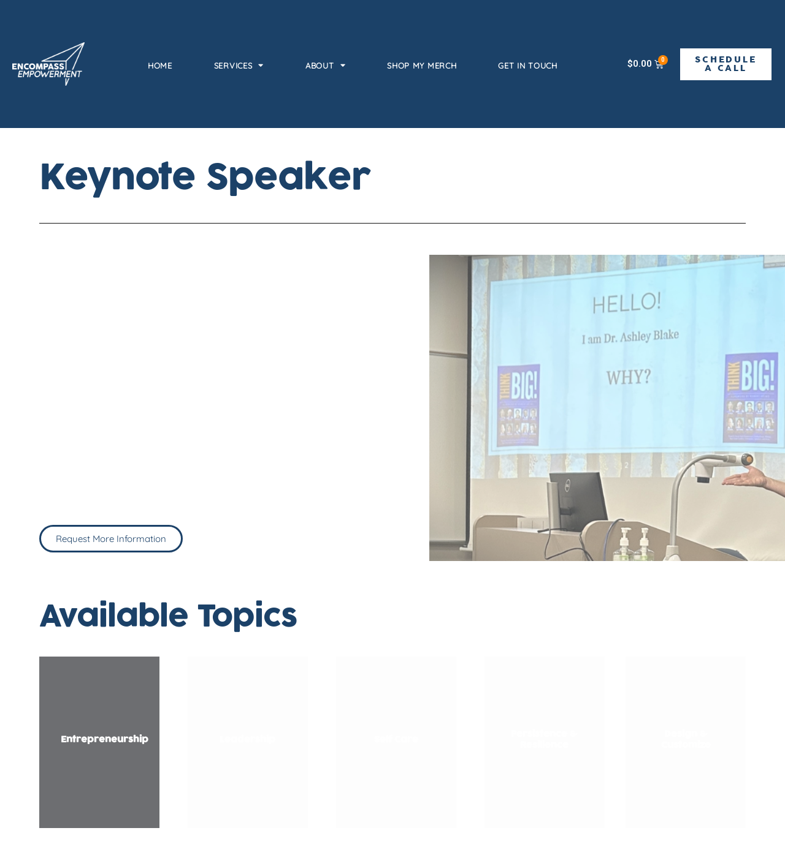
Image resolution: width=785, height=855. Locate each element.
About (325, 65)
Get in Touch (527, 65)
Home (160, 65)
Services (239, 65)
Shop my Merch (421, 65)
